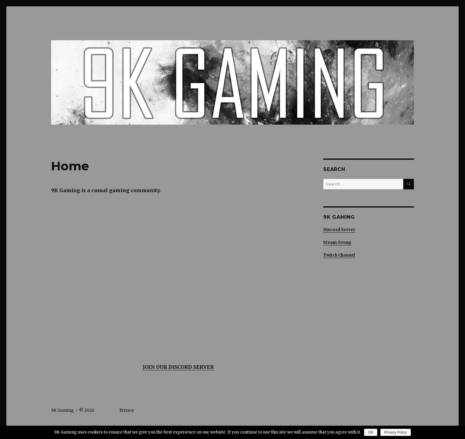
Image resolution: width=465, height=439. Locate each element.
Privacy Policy (395, 432)
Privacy (126, 410)
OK (370, 432)
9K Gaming (62, 410)
